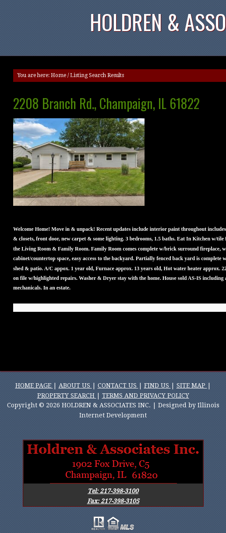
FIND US (157, 385)
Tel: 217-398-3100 (113, 490)
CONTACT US (118, 385)
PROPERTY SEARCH (66, 395)
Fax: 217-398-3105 (113, 501)
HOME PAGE (34, 385)
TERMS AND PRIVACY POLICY (145, 395)
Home (58, 75)
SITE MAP (192, 385)
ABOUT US (75, 385)
